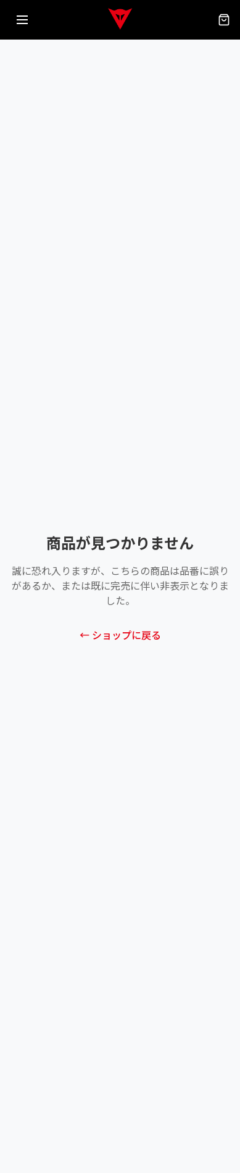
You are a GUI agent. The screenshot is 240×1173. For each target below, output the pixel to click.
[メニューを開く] (22, 19)
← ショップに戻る (120, 636)
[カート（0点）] (224, 20)
